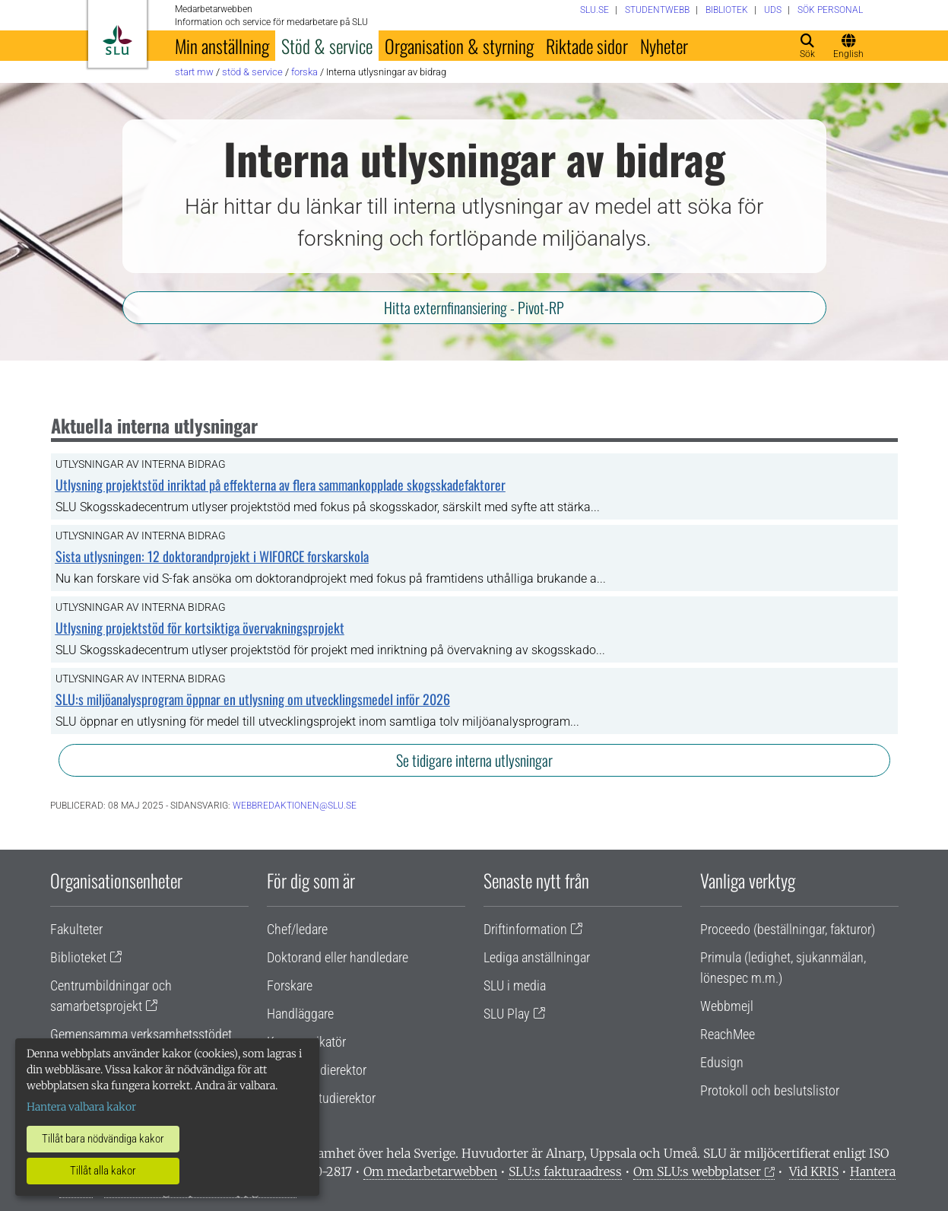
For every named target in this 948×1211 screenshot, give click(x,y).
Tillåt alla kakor (103, 1171)
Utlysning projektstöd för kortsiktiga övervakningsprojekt (199, 627)
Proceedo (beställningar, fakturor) (787, 929)
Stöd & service (327, 45)
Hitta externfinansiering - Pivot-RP (474, 307)
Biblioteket (78, 957)
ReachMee (727, 1034)
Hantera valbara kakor (81, 1107)
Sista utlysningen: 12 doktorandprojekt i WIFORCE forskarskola (212, 556)
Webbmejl (726, 1006)
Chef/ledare (297, 929)
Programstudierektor (321, 1098)
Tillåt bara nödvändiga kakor (103, 1139)
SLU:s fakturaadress (565, 1171)
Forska (304, 72)
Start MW (194, 72)
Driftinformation (525, 929)
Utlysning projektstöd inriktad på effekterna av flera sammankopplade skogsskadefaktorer (280, 484)
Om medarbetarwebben (430, 1171)
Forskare (289, 985)
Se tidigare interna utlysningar (474, 760)
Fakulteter (76, 929)
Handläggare (300, 1014)
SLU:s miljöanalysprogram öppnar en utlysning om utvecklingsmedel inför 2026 (252, 699)
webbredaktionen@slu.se (295, 805)
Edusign (721, 1062)
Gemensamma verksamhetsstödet (141, 1034)
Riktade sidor (587, 45)
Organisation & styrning (459, 45)
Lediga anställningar (537, 957)
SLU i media (515, 985)
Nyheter (664, 45)
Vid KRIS (814, 1171)
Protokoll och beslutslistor (769, 1090)
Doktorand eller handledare (337, 957)
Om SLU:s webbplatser (697, 1171)
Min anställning (222, 45)
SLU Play (507, 1014)
